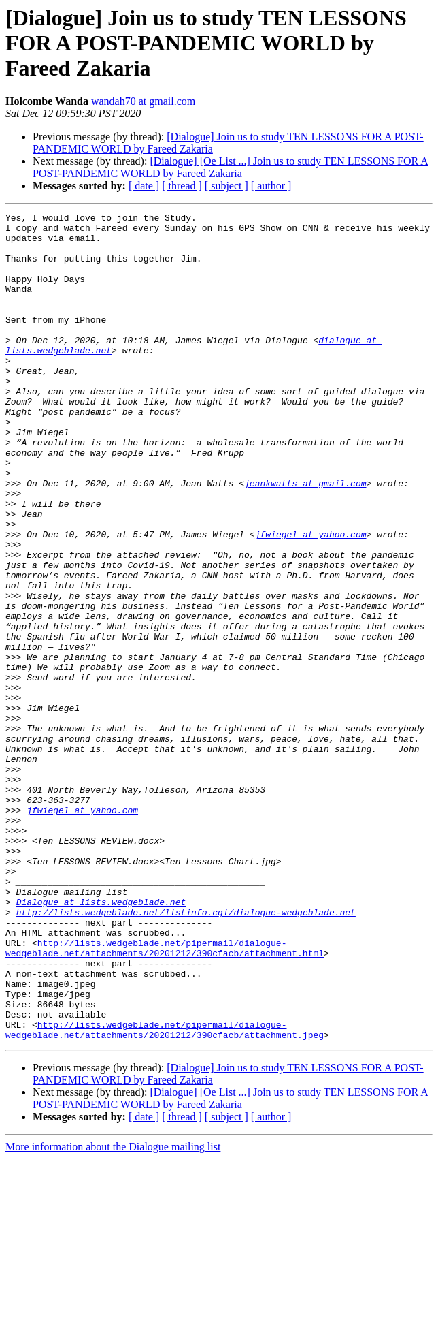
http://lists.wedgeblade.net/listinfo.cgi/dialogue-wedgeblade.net (186, 1053)
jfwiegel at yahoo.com (311, 599)
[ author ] (271, 185)
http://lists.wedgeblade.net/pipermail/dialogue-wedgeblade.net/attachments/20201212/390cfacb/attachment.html (164, 1096)
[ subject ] (226, 185)
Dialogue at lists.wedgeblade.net (101, 1041)
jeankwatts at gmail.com (305, 538)
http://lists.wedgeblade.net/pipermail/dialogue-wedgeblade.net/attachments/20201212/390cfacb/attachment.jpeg (164, 1194)
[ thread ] (182, 185)
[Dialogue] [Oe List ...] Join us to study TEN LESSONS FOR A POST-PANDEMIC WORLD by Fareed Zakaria (230, 167)
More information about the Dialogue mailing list (112, 1312)
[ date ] (144, 185)
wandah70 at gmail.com (143, 101)
